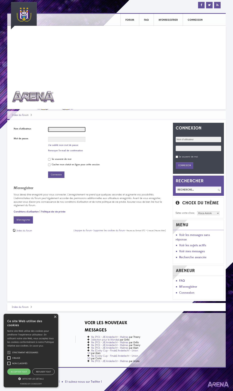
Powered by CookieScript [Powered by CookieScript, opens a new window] (31, 384)
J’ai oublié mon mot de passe (63, 145)
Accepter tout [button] (19, 371)
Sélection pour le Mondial (105, 339)
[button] (25, 352)
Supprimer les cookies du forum (109, 230)
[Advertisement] (116, 55)
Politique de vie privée (53, 211)
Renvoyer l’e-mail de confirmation (65, 150)
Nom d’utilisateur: (22, 128)
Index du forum (20, 115)
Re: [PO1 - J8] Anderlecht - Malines (109, 337)
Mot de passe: (21, 138)
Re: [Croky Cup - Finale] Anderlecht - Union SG (112, 352)
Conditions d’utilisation (26, 211)
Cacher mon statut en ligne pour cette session (74, 164)
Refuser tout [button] (43, 371)
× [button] (55, 317)
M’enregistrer (23, 220)
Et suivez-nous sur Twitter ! (83, 382)
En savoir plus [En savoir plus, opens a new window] (36, 345)
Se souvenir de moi (59, 159)
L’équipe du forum (83, 230)
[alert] (31, 350)
